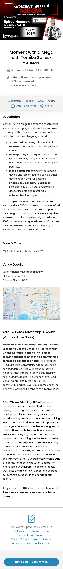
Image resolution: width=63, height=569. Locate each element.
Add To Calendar (24, 106)
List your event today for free (31, 531)
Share (46, 106)
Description (14, 101)
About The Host (47, 101)
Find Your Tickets (20, 543)
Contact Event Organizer (31, 535)
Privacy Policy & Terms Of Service (31, 539)
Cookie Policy (41, 543)
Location (30, 101)
